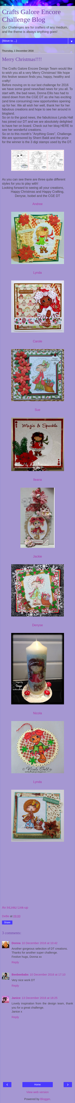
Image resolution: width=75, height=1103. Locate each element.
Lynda (37, 272)
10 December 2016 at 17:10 (47, 974)
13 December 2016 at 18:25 (39, 997)
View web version (37, 1092)
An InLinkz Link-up (15, 907)
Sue (37, 409)
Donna (16, 943)
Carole (37, 341)
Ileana (37, 479)
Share (7, 922)
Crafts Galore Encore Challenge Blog (31, 15)
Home (37, 1084)
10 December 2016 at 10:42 (39, 943)
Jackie (37, 556)
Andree (37, 204)
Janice (16, 997)
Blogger (45, 1099)
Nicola (37, 713)
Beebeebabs (20, 974)
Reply (15, 962)
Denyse (37, 625)
